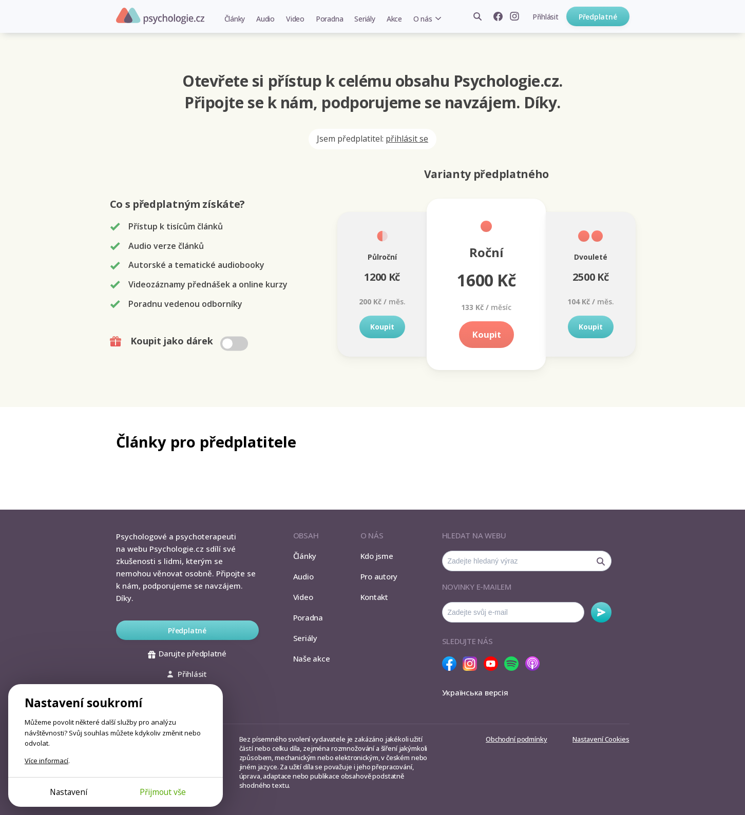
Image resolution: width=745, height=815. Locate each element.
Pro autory (379, 576)
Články (234, 19)
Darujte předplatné (187, 653)
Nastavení (68, 792)
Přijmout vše (163, 792)
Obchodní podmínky (516, 739)
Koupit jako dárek (180, 341)
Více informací (46, 760)
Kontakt (374, 597)
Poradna (329, 19)
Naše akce (311, 658)
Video (295, 19)
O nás (422, 19)
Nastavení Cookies (600, 739)
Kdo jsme (376, 556)
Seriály (364, 19)
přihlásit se (407, 138)
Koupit (382, 327)
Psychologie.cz (160, 16)
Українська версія (475, 692)
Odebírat (601, 612)
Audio (265, 19)
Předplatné (598, 17)
